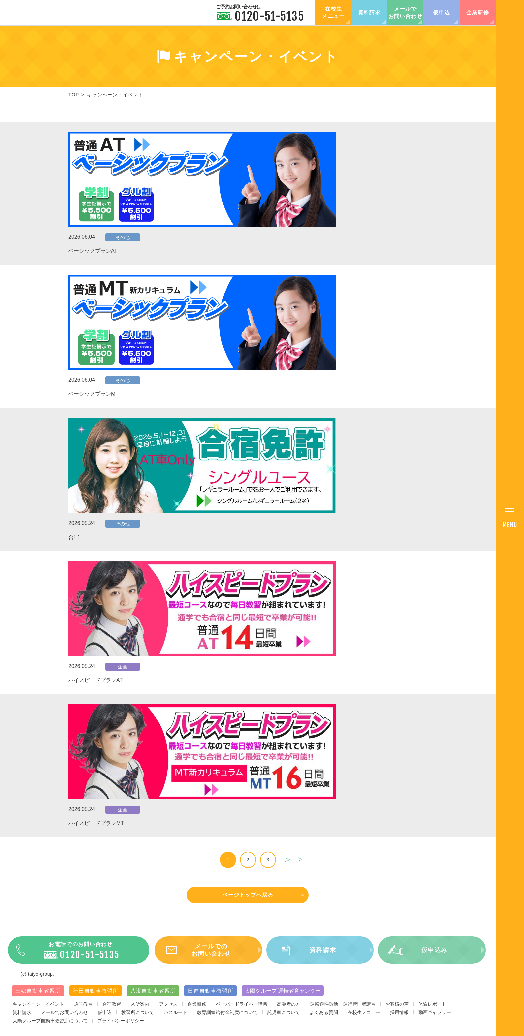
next (287, 860)
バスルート (175, 1017)
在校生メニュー (333, 12)
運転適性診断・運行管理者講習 (343, 1008)
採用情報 (399, 1017)
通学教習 (83, 1008)
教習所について (137, 1017)
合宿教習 (111, 1008)
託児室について (283, 1017)
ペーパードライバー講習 (241, 1008)
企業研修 (477, 12)
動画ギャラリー (434, 1017)
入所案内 (140, 1008)
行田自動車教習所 (95, 995)
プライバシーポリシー (120, 1025)
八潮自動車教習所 (153, 995)
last (300, 859)
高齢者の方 (288, 1008)
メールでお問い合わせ (405, 12)
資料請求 (369, 12)
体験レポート (432, 1008)
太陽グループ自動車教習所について (50, 1025)
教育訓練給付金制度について (227, 1017)
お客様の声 (397, 1008)
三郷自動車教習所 (38, 995)
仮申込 (441, 12)
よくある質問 (324, 1017)
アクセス (168, 1008)
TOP (73, 94)
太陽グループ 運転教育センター (283, 995)
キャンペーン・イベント (38, 1008)
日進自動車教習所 (210, 995)
